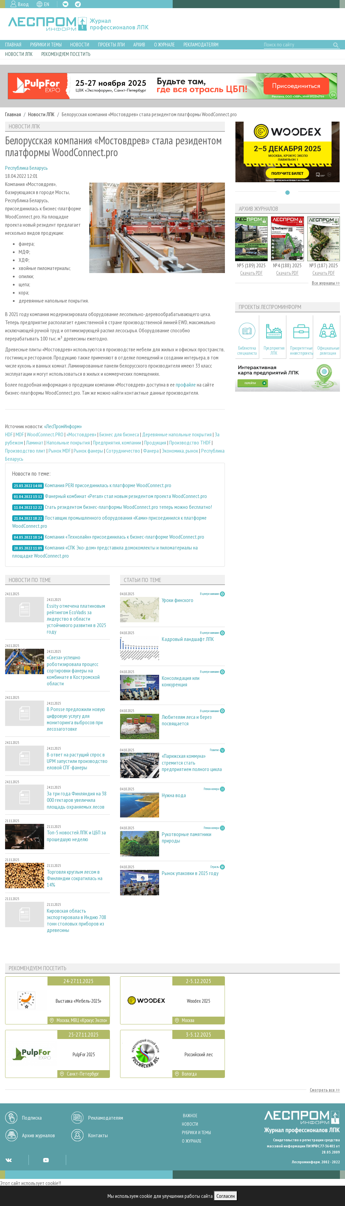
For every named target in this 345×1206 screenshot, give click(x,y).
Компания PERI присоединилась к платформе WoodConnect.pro (108, 485)
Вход (23, 4)
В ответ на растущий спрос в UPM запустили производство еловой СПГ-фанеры (77, 761)
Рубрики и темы (46, 44)
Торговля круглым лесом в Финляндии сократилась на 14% (74, 878)
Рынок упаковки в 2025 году (190, 873)
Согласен (225, 1195)
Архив (139, 44)
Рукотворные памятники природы (186, 837)
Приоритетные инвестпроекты (301, 350)
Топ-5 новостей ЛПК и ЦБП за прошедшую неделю (76, 835)
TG (78, 4)
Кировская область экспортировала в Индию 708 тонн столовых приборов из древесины (76, 921)
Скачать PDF (251, 273)
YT (45, 1160)
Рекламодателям (201, 44)
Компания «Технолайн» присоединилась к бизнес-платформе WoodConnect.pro (124, 536)
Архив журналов (38, 1135)
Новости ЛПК (19, 54)
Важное (190, 1116)
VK (65, 4)
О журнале (164, 44)
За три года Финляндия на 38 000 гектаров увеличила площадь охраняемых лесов (77, 800)
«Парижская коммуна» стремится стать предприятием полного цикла (192, 762)
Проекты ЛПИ (111, 44)
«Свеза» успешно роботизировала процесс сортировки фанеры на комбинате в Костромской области (73, 670)
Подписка (32, 1117)
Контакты (98, 1135)
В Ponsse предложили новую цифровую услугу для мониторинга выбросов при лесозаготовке (76, 719)
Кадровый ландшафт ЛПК (188, 639)
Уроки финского (177, 600)
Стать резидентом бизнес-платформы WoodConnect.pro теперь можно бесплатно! (128, 506)
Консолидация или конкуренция (180, 681)
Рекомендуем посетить (65, 54)
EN (46, 4)
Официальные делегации (328, 350)
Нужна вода (174, 795)
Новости (79, 44)
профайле (186, 384)
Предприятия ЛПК (274, 350)
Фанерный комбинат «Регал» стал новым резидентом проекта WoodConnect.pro (126, 496)
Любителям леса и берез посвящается (187, 720)
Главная (13, 44)
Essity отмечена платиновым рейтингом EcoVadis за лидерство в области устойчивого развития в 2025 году (76, 619)
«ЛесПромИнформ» (63, 426)
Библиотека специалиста (247, 350)
